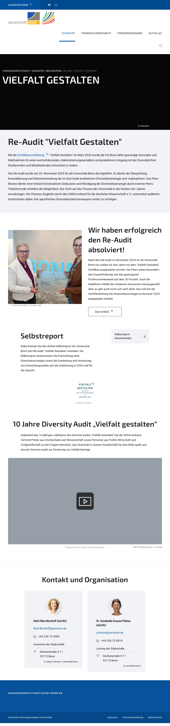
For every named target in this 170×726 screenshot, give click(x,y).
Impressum (112, 717)
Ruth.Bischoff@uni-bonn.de (49, 628)
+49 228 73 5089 (49, 636)
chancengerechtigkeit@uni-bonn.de (35, 693)
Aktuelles (155, 33)
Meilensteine (53, 71)
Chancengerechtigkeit (16, 71)
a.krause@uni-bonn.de (109, 632)
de (49, 4)
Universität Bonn (20, 5)
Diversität (68, 33)
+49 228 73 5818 (111, 640)
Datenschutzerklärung (133, 717)
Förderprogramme (130, 33)
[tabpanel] (85, 92)
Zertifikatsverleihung (33, 155)
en (56, 4)
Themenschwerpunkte (96, 33)
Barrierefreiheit (155, 717)
